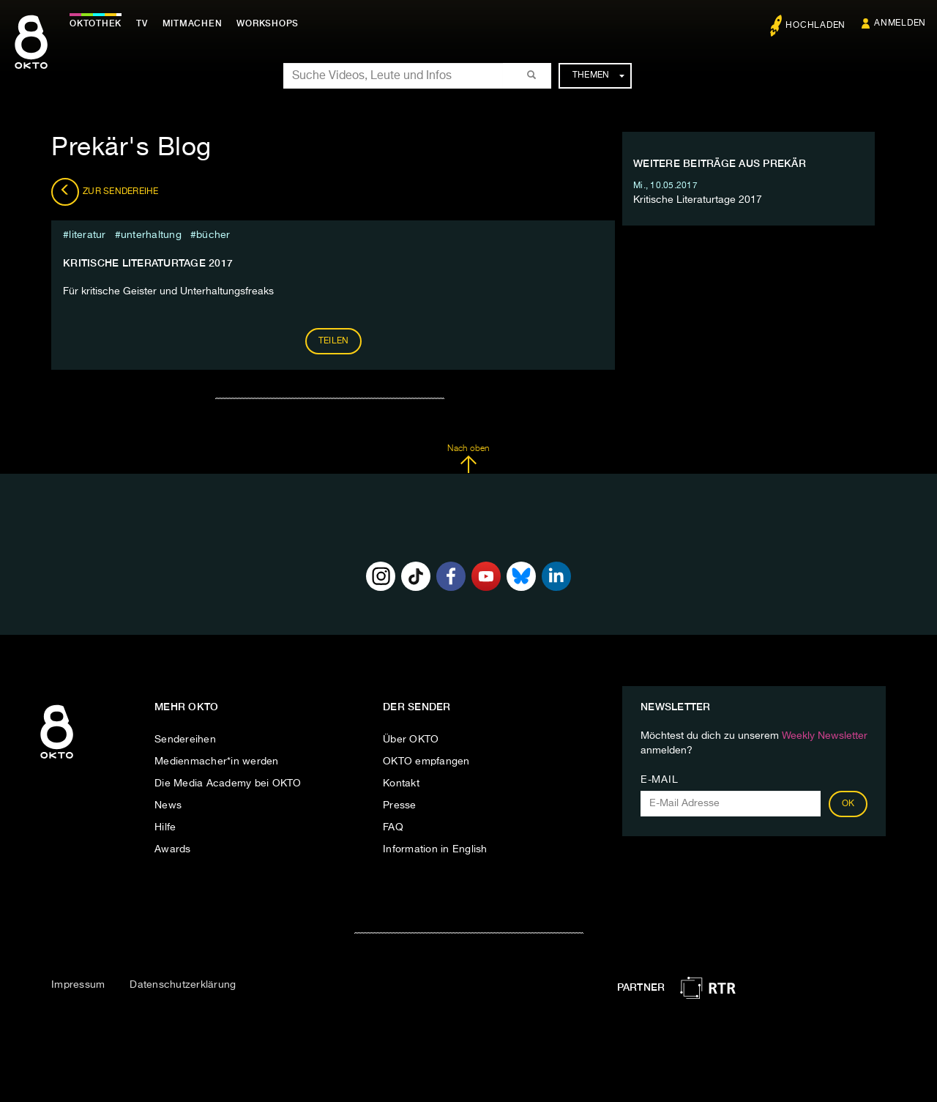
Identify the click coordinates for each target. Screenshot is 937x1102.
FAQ (393, 827)
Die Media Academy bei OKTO (228, 783)
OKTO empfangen (426, 761)
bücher (213, 235)
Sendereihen (185, 739)
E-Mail (659, 780)
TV (142, 23)
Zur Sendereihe (105, 192)
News (168, 805)
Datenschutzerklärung (183, 985)
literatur (87, 235)
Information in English (435, 849)
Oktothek (96, 23)
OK (848, 804)
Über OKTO (410, 739)
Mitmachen (193, 23)
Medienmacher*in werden (216, 761)
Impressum (78, 985)
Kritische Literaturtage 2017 (148, 263)
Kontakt (401, 783)
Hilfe (165, 827)
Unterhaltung (151, 235)
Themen (598, 75)
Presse (400, 805)
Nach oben (468, 459)
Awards (172, 849)
